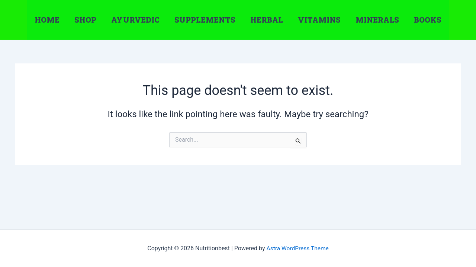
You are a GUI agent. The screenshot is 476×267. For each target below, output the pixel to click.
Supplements (204, 19)
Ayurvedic (135, 19)
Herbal (266, 19)
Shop (85, 19)
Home (47, 19)
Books (427, 19)
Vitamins (319, 19)
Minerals (377, 19)
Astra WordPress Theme (297, 248)
